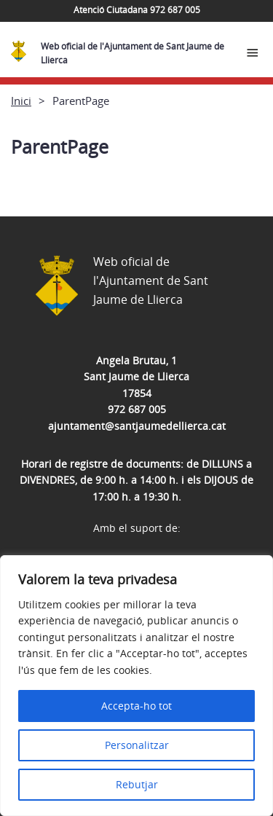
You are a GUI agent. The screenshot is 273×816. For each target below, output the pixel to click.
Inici (21, 100)
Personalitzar (137, 745)
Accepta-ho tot (136, 706)
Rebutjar (137, 784)
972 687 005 (137, 409)
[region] (136, 685)
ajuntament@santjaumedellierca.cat (137, 426)
